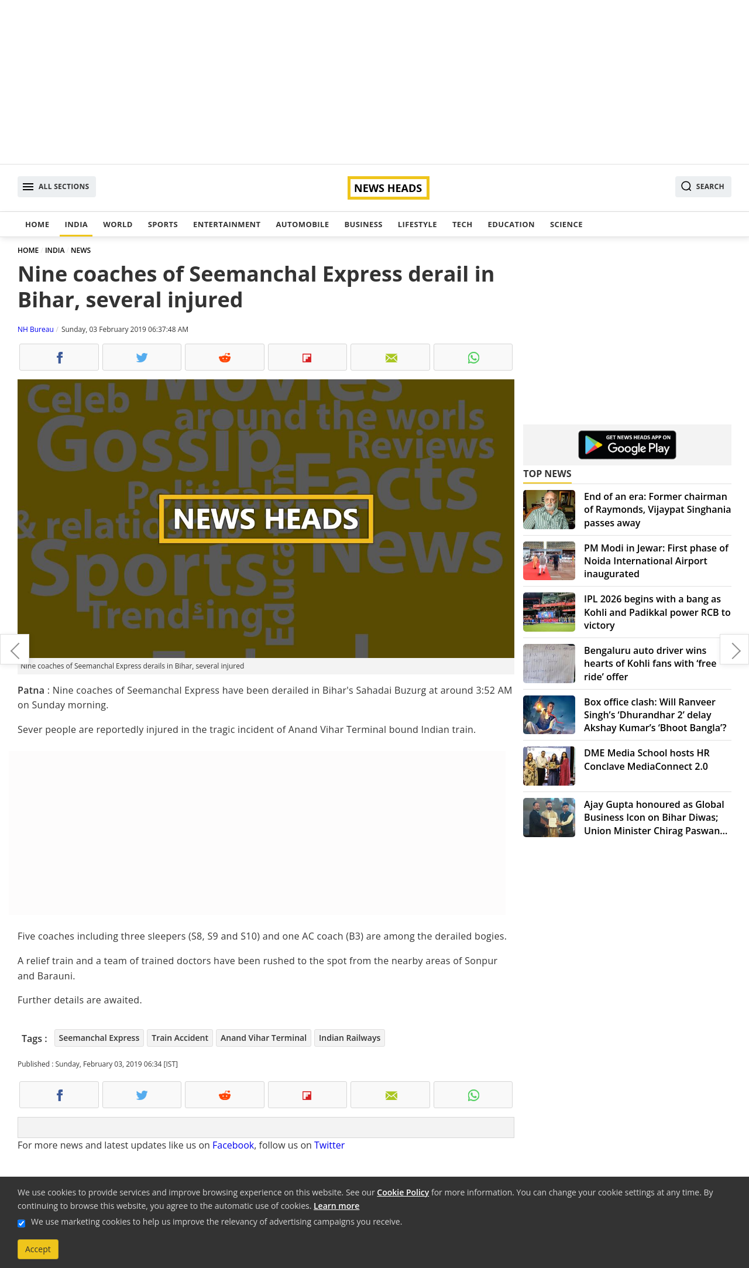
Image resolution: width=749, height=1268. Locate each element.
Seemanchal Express (99, 1037)
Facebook (233, 1145)
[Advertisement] (374, 82)
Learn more (336, 1205)
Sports (163, 224)
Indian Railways (349, 1037)
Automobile (302, 224)
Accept (38, 1249)
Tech (462, 224)
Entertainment (226, 224)
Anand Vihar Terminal (264, 1037)
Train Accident (180, 1037)
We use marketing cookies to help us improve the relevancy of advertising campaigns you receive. (216, 1221)
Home (37, 224)
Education (511, 224)
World (117, 224)
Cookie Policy (403, 1192)
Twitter (329, 1145)
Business (363, 224)
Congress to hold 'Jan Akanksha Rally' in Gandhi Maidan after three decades (734, 649)
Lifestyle (417, 224)
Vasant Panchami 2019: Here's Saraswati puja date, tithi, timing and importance (14, 649)
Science (566, 224)
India (76, 224)
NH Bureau (36, 329)
